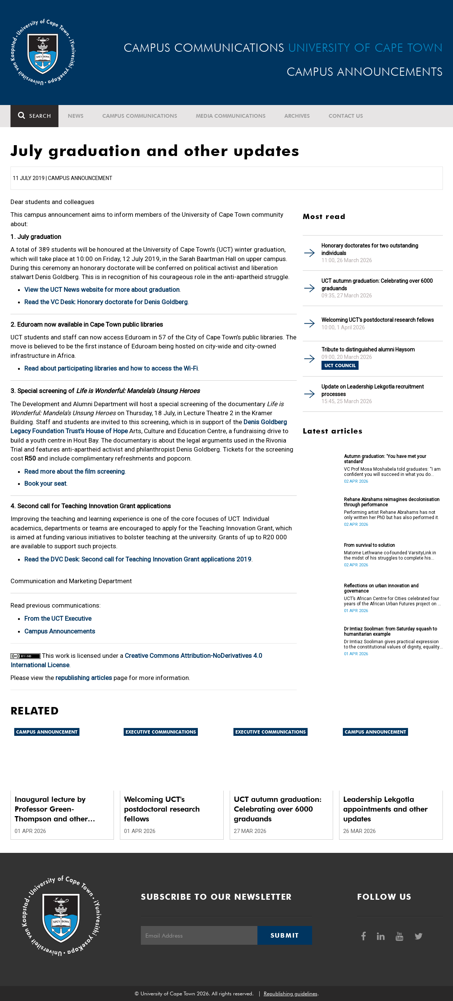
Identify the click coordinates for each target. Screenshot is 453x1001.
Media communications (231, 116)
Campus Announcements (59, 631)
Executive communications (161, 732)
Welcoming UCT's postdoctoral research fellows (377, 320)
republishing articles (83, 677)
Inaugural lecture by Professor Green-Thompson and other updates (51, 809)
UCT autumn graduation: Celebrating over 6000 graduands (377, 284)
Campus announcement (47, 732)
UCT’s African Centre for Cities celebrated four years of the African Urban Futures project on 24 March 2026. (393, 601)
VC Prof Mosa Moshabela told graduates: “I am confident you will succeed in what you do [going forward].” (392, 472)
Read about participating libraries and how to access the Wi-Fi (111, 368)
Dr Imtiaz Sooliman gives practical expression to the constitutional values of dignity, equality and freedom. (392, 644)
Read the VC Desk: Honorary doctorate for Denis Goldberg (106, 302)
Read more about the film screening (74, 471)
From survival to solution (369, 545)
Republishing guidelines (290, 993)
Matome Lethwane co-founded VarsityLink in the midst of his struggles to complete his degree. (390, 555)
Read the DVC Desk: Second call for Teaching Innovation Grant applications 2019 (137, 559)
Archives (297, 116)
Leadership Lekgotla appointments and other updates (385, 809)
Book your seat (45, 483)
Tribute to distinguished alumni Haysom (368, 350)
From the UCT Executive (57, 618)
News (76, 116)
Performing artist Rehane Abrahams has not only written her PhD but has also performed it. (391, 515)
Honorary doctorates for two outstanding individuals (369, 249)
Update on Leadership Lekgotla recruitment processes (372, 390)
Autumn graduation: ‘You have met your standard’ (385, 459)
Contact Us (346, 116)
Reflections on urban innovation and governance (381, 588)
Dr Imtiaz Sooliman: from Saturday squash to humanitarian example (390, 631)
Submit (285, 935)
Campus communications (139, 116)
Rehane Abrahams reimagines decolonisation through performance (392, 502)
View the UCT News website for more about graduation (101, 289)
